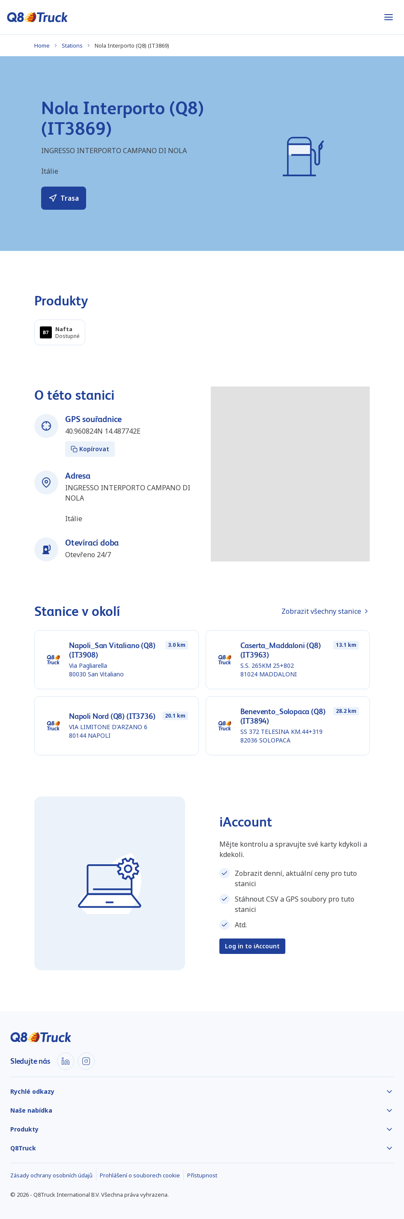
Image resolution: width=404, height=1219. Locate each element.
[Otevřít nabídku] (388, 17)
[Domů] (37, 17)
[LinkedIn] (65, 1061)
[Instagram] (86, 1061)
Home (42, 45)
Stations (72, 45)
